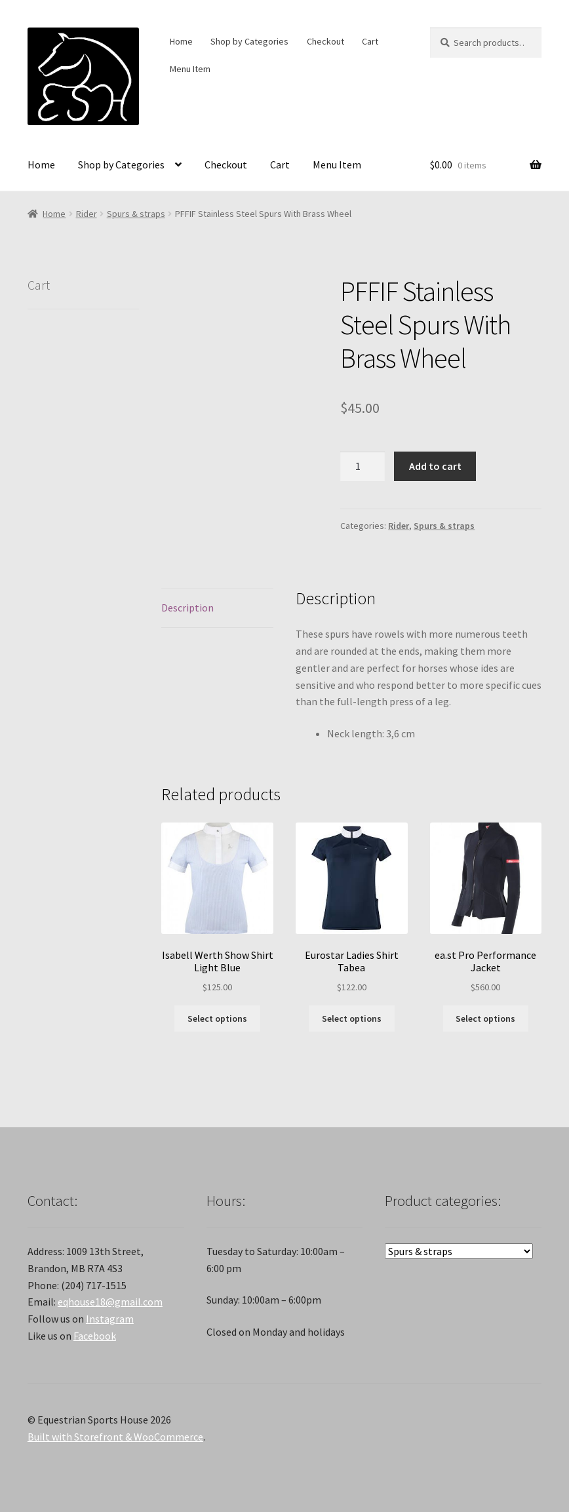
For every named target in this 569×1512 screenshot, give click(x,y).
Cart (370, 41)
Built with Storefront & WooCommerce (115, 1436)
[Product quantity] (362, 467)
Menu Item (190, 69)
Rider (86, 214)
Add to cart (435, 466)
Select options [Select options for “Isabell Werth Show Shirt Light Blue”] (217, 1018)
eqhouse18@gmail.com (110, 1301)
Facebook (94, 1335)
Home (181, 41)
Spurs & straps (136, 214)
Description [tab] (187, 607)
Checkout (325, 41)
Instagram (110, 1318)
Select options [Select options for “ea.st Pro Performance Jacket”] (485, 1018)
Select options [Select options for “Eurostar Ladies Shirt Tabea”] (352, 1018)
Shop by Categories (249, 41)
